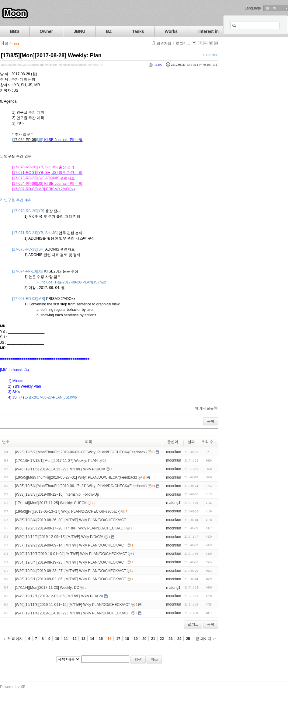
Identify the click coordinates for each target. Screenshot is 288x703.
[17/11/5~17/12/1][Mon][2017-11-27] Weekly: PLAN (56, 461)
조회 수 (208, 442)
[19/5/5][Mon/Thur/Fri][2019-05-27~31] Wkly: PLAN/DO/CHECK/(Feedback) (76, 477)
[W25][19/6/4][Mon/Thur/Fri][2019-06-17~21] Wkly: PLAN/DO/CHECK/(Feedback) (81, 486)
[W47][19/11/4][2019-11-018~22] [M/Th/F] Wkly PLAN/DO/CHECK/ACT (72, 613)
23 (170, 639)
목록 (210, 421)
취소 (154, 659)
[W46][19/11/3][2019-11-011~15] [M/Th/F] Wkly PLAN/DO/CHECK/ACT (72, 605)
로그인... (183, 43)
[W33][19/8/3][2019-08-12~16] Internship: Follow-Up (57, 494)
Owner (46, 31)
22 (162, 639)
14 (92, 639)
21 (153, 639)
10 (57, 639)
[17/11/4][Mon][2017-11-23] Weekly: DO (47, 587)
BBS (14, 31)
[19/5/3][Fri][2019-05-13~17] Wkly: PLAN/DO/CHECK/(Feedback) (67, 511)
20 (144, 639)
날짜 (191, 442)
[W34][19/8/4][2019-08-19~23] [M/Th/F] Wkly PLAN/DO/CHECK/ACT (70, 562)
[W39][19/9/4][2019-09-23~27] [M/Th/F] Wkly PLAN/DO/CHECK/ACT (70, 570)
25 (188, 639)
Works (171, 31)
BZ (109, 31)
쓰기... (193, 624)
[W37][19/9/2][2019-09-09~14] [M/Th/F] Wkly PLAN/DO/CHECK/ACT (70, 545)
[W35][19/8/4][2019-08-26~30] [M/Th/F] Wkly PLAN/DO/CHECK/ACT (70, 520)
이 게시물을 (204, 408)
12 (75, 639)
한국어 (270, 8)
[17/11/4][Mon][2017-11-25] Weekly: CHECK (51, 503)
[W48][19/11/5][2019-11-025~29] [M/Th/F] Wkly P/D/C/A (60, 469)
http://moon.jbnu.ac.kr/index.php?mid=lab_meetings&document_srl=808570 (51, 64)
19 (135, 639)
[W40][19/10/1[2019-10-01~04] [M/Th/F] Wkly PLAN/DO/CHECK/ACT (71, 554)
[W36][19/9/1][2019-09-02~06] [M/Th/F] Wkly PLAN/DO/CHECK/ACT (70, 579)
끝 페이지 (203, 639)
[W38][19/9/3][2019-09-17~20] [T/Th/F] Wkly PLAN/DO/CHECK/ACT (70, 528)
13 (83, 639)
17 (118, 639)
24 (179, 639)
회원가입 (164, 43)
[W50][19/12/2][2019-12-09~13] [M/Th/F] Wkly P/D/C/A (59, 537)
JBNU (79, 31)
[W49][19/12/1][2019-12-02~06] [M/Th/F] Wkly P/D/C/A (59, 596)
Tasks (138, 31)
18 (127, 639)
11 (66, 639)
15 (101, 639)
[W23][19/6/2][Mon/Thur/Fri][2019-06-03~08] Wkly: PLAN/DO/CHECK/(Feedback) (81, 452)
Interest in (208, 31)
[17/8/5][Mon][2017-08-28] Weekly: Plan (51, 55)
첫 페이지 (15, 639)
